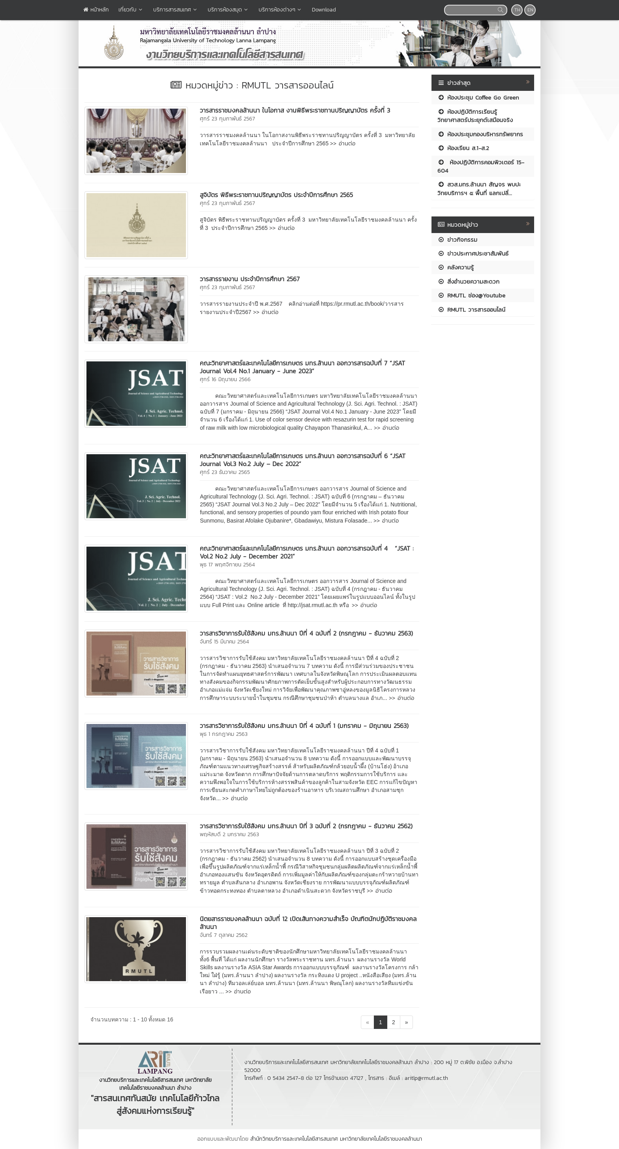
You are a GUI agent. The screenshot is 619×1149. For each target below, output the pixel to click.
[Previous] (367, 1022)
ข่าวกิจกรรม (457, 239)
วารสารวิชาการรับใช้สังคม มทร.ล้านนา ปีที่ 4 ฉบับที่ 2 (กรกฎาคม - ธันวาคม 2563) (306, 633)
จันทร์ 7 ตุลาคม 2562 (224, 935)
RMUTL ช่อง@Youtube (471, 295)
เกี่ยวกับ (131, 10)
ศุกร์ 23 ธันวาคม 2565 (225, 472)
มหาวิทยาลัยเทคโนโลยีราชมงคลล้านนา (381, 1139)
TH (517, 9)
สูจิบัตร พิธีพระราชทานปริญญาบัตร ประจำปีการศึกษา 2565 (276, 194)
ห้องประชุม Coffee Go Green (478, 97)
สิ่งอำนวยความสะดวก (468, 281)
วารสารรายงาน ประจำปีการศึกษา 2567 (250, 279)
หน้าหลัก (96, 10)
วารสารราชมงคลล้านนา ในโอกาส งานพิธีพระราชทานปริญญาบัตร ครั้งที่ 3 (295, 110)
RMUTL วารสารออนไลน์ (471, 309)
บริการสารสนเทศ (175, 10)
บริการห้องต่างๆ (280, 10)
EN (530, 9)
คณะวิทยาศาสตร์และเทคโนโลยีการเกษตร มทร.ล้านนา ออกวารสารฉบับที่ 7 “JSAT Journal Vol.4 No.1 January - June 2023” (302, 367)
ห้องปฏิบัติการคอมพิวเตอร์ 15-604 (480, 166)
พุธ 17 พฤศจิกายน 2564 (227, 564)
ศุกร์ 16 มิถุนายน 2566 (225, 379)
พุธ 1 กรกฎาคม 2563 (224, 734)
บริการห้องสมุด (228, 10)
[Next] (406, 1022)
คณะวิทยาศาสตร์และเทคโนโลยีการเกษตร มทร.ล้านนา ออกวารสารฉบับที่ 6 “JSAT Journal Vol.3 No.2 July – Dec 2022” (302, 459)
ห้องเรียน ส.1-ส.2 (463, 147)
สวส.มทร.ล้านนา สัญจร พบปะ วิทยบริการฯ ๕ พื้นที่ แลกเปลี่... (479, 188)
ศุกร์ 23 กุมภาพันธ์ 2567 (227, 119)
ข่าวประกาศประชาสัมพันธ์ (472, 253)
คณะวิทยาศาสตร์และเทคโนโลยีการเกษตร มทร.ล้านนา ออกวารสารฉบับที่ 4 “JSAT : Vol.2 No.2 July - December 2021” (307, 552)
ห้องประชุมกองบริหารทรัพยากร (480, 134)
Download (324, 10)
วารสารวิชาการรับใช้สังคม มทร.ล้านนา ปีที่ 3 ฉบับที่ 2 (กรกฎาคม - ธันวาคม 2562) (306, 826)
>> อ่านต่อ (342, 143)
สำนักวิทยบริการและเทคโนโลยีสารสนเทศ (294, 1139)
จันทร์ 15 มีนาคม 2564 (224, 641)
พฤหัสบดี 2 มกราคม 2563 (229, 834)
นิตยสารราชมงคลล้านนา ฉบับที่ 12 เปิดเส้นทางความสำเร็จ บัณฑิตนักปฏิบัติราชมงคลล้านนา (308, 922)
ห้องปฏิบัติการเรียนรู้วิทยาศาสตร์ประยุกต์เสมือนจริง (475, 115)
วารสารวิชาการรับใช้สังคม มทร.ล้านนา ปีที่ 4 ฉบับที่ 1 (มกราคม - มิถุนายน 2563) (304, 725)
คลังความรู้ (455, 267)
